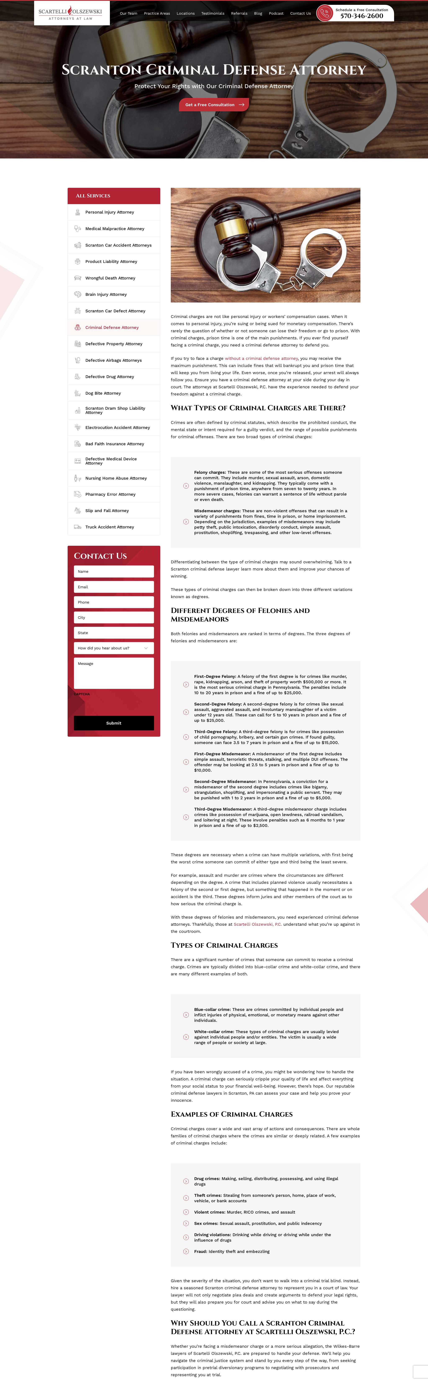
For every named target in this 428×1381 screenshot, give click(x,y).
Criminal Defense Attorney (106, 327)
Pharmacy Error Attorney (105, 494)
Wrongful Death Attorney (104, 278)
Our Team (128, 13)
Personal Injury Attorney (104, 212)
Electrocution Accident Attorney (112, 427)
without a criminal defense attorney (261, 358)
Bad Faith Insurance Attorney (109, 443)
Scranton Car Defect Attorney (109, 310)
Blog (258, 13)
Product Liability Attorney (105, 261)
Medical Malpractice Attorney (109, 228)
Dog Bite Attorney (97, 393)
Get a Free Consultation (214, 105)
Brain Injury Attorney (100, 294)
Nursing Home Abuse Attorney (110, 478)
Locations (186, 13)
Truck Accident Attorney (104, 526)
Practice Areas (157, 13)
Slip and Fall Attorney (101, 510)
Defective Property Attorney (108, 343)
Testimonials (212, 13)
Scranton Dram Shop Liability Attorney (109, 410)
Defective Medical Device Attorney (105, 461)
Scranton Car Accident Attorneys (113, 245)
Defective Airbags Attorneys (108, 360)
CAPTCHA (82, 694)
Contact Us (300, 13)
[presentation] (106, 705)
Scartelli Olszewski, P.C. (258, 924)
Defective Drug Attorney (104, 376)
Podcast (276, 13)
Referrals (239, 13)
